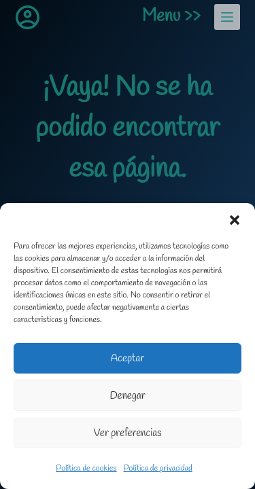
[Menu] (227, 17)
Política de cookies (86, 468)
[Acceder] (27, 17)
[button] (234, 220)
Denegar (127, 396)
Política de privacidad (158, 468)
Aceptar (127, 358)
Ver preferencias (128, 433)
